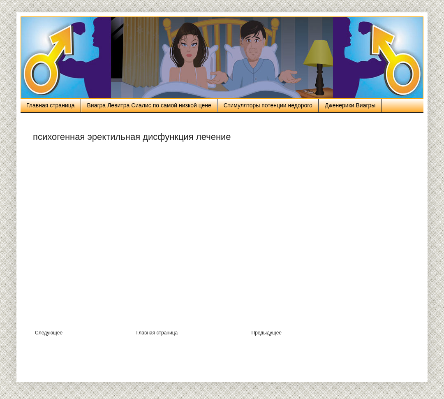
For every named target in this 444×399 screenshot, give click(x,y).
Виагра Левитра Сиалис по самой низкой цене (149, 105)
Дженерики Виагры (350, 105)
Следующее (48, 333)
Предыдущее (267, 333)
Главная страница (50, 105)
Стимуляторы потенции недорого (268, 105)
